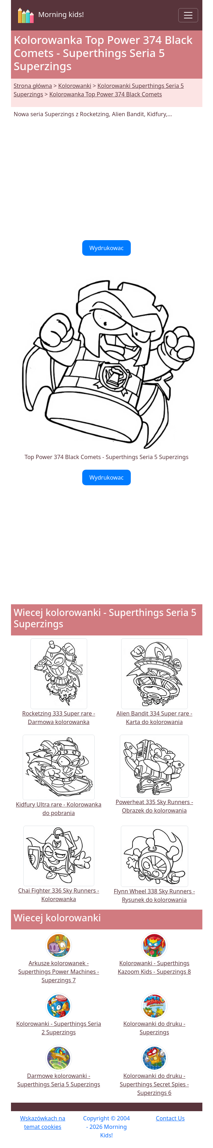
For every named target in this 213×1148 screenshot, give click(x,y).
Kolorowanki (74, 86)
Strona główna (33, 86)
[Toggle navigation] (188, 15)
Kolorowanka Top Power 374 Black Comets (105, 94)
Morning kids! (49, 15)
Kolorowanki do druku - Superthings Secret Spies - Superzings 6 (154, 1075)
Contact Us (170, 1118)
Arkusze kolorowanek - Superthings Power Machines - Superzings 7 (58, 962)
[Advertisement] (106, 179)
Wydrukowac (106, 248)
